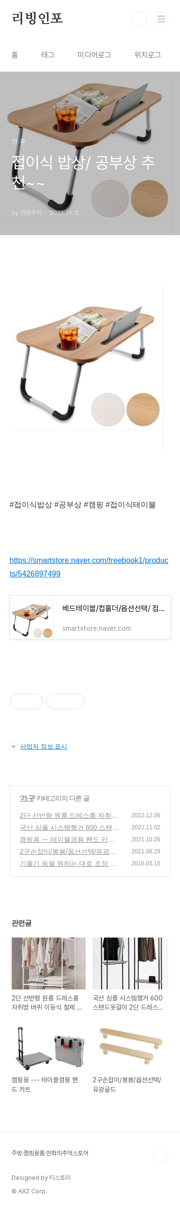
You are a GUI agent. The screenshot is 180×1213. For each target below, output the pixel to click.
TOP (160, 1154)
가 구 (28, 798)
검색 (139, 19)
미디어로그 (94, 55)
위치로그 (147, 55)
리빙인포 (37, 19)
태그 (48, 55)
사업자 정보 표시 (38, 746)
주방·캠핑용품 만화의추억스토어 (50, 1153)
